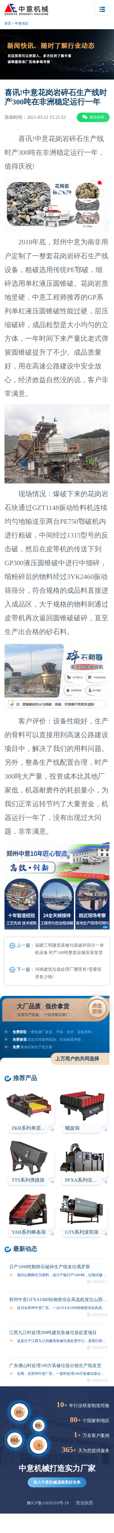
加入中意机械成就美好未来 (56, 1482)
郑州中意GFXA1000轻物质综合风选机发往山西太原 (58, 1299)
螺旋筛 (72, 1128)
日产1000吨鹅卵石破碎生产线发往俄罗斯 (49, 1266)
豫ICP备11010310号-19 (48, 1503)
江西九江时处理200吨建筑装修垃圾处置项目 (53, 1332)
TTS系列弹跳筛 (28, 1180)
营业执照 (84, 1503)
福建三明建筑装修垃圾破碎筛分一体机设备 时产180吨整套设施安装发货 (69, 949)
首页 (7, 23)
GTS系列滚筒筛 (82, 1232)
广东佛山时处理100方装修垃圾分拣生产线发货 (55, 1365)
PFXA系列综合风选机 (88, 1180)
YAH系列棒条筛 (29, 1232)
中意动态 (21, 23)
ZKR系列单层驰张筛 (33, 1128)
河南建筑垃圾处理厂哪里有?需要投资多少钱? (68, 973)
